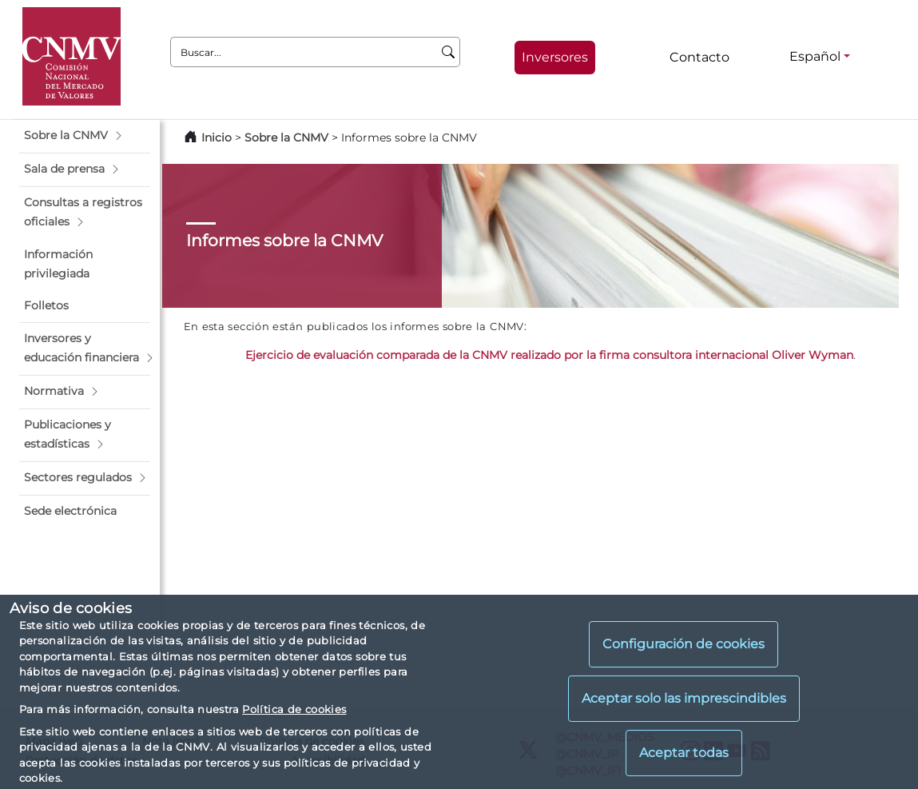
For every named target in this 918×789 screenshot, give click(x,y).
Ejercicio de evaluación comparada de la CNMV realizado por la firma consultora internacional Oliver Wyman (549, 355)
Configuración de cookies (683, 644)
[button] (84, 136)
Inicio (216, 137)
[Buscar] (448, 52)
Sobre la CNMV (286, 137)
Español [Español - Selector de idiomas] (815, 56)
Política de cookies (294, 709)
